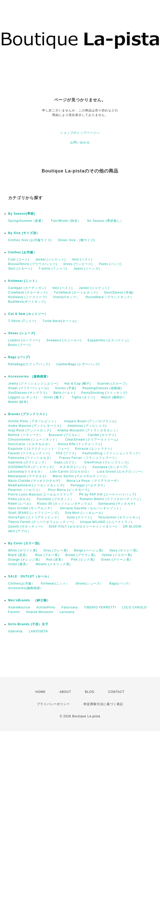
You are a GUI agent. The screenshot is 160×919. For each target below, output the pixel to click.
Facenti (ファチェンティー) (29, 453)
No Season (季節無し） (105, 221)
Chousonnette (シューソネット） (33, 439)
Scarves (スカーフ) (112, 383)
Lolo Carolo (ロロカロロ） (70, 471)
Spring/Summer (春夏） (26, 221)
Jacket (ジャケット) (50, 259)
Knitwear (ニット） (23, 281)
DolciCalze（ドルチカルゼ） (30, 444)
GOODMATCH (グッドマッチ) (31, 467)
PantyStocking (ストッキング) (104, 393)
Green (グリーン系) (116, 559)
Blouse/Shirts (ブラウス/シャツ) (32, 264)
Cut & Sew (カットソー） (28, 314)
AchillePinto (45, 607)
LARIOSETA (38, 631)
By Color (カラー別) (24, 543)
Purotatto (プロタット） (55, 499)
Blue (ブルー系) (47, 555)
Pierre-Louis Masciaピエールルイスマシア (40, 494)
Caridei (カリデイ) (102, 435)
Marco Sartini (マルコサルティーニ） (81, 476)
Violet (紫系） (18, 564)
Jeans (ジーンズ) (87, 268)
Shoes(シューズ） (89, 583)
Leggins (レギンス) (22, 397)
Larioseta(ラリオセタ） (26, 471)
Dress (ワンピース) (78, 264)
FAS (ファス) (66, 453)
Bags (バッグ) (19, 357)
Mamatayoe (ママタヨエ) (27, 476)
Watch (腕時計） (113, 397)
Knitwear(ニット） (55, 583)
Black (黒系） (18, 555)
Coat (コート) (18, 259)
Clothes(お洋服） (21, 583)
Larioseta (66, 612)
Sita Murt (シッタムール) (84, 513)
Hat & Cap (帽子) (78, 383)
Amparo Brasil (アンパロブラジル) (90, 421)
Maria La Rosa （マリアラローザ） (93, 481)
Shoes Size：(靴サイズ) (76, 240)
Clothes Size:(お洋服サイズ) (30, 240)
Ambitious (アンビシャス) (87, 426)
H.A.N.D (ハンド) (73, 467)
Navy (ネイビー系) (123, 550)
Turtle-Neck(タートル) (59, 321)
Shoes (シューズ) (21, 333)
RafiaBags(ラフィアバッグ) (29, 364)
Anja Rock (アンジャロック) (29, 430)
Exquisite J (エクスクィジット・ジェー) (38, 448)
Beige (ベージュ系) (88, 550)
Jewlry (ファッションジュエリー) (33, 383)
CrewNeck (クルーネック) (28, 292)
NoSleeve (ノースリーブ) (27, 297)
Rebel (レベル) (19, 503)
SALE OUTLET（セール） (29, 576)
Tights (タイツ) (83, 397)
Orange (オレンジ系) (24, 559)
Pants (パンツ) (110, 264)
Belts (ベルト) (64, 393)
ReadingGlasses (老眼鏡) (102, 388)
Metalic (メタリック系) (53, 564)
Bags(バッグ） (120, 583)
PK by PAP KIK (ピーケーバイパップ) (107, 494)
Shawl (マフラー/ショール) (28, 388)
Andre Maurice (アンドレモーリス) (34, 426)
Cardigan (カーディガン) (27, 288)
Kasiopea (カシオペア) (110, 467)
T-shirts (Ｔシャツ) (53, 268)
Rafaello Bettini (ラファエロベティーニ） (111, 499)
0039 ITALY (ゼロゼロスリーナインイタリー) (83, 526)
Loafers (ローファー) (24, 340)
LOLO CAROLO (134, 607)
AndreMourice (19, 607)
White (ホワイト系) (22, 550)
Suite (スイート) (79, 517)
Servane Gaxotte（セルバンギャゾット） (91, 508)
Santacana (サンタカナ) (116, 503)
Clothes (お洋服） (22, 252)
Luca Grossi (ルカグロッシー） (121, 471)
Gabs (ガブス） (66, 462)
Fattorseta (69, 607)
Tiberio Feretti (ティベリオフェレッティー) (41, 522)
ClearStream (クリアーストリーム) (91, 439)
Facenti (14, 612)
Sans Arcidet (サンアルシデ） (31, 508)
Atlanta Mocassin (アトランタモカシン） (88, 430)
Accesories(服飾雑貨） (25, 588)
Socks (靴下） (55, 397)
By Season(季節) (21, 213)
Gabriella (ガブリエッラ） (28, 462)
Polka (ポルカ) (19, 499)
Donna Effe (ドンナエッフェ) (80, 444)
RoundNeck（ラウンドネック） (110, 297)
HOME (41, 692)
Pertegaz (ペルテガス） (89, 485)
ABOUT (65, 692)
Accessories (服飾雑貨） (29, 376)
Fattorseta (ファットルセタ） (30, 458)
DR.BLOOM (132, 526)
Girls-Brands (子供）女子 (28, 624)
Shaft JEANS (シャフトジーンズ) (33, 513)
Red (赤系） (55, 559)
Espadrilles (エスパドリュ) (108, 340)
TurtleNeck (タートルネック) (76, 292)
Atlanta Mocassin (39, 612)
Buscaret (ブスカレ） (65, 435)
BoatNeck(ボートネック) (27, 301)
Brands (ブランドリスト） (28, 414)
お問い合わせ (80, 142)
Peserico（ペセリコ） (25, 490)
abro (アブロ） (19, 531)
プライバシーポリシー (53, 704)
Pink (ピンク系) (83, 559)
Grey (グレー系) (55, 550)
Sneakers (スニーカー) (64, 340)
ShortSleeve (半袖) (119, 292)
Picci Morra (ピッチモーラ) (68, 490)
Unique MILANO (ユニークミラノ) (106, 522)
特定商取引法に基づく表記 (103, 704)
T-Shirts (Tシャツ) (22, 321)
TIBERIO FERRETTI (100, 607)
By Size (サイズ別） (24, 233)
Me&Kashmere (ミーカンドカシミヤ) (36, 485)
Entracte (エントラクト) (93, 448)
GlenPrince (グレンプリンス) (106, 462)
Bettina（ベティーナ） (25, 435)
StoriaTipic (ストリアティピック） (34, 517)
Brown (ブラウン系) (80, 555)
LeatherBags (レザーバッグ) (78, 364)
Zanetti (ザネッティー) (25, 526)
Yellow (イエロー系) (117, 555)
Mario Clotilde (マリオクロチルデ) (34, 481)
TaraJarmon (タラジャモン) (119, 517)
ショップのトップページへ (80, 133)
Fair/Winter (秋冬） (66, 221)
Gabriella (15, 631)
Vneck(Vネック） (66, 297)
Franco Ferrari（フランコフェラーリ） (89, 458)
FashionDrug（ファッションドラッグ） (112, 453)
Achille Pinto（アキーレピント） (33, 421)
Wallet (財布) (18, 402)
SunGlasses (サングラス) (27, 393)
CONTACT (116, 692)
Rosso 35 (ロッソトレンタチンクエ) (64, 503)
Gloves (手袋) (65, 388)
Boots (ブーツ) (19, 345)
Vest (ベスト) (82, 259)
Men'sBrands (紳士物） (30, 600)
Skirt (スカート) (20, 268)
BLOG (89, 692)
